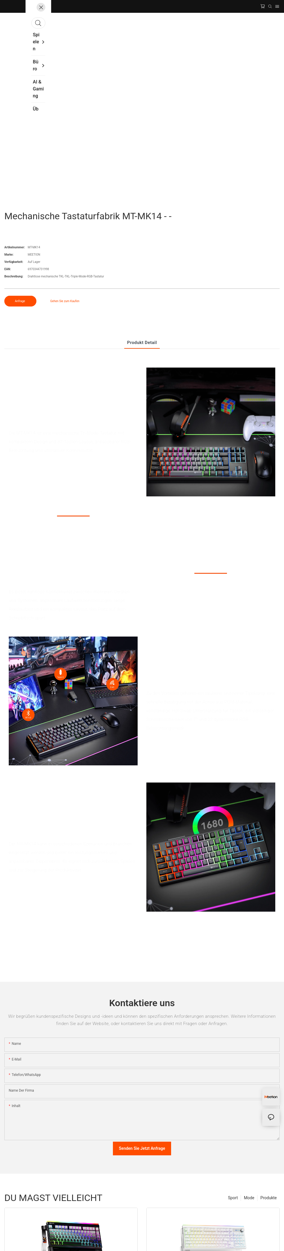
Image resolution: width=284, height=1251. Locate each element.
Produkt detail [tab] (142, 342)
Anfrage (20, 301)
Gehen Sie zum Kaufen (64, 301)
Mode (249, 1197)
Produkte (268, 1197)
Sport (233, 1197)
